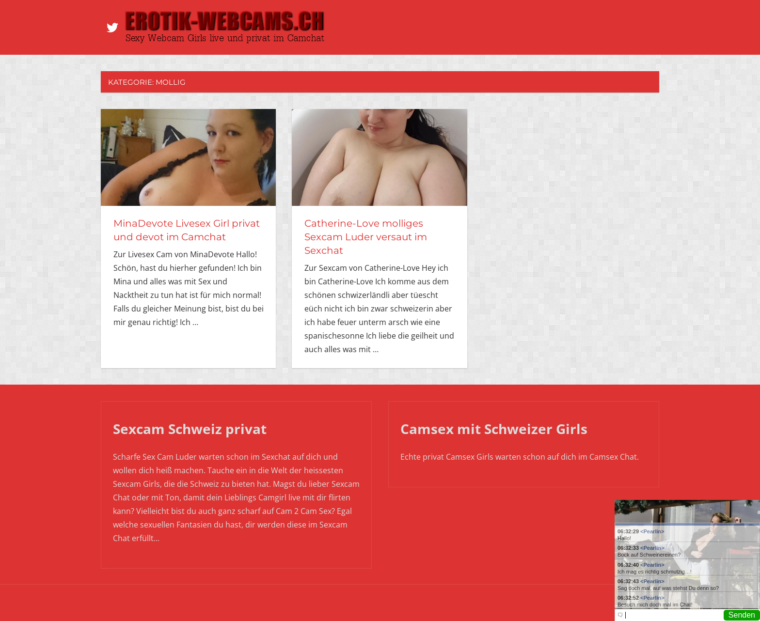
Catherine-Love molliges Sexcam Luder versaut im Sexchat (365, 236)
